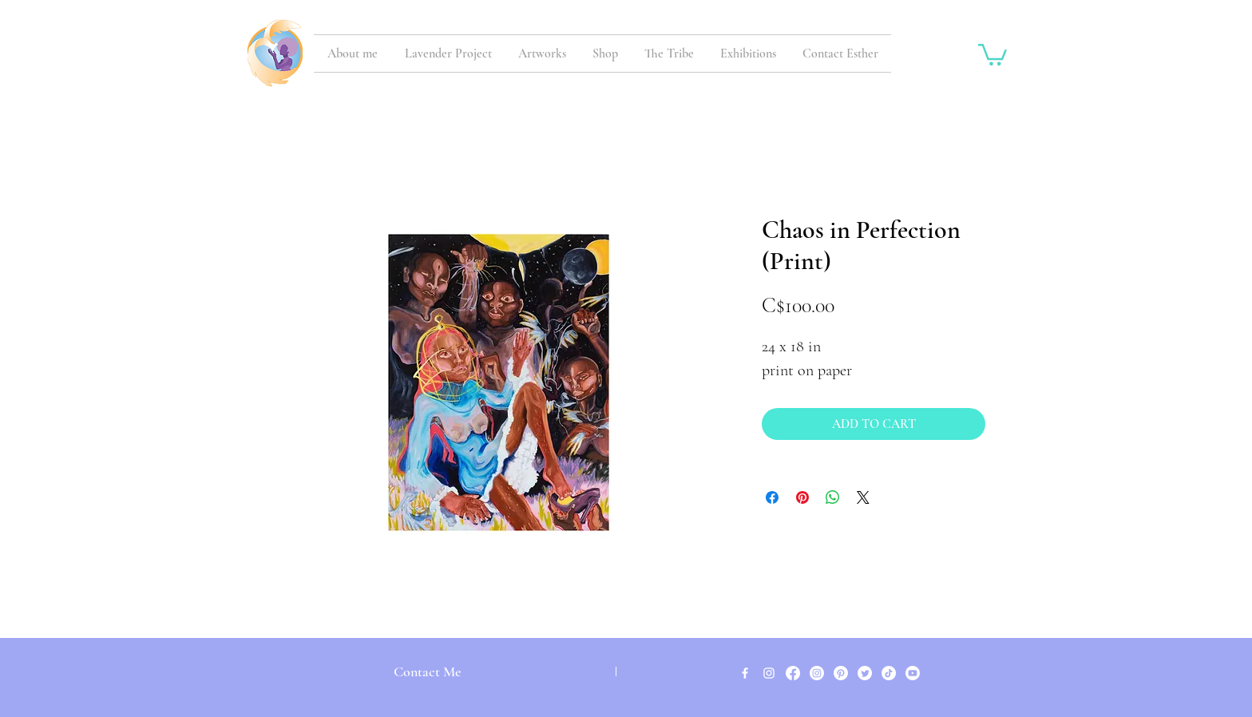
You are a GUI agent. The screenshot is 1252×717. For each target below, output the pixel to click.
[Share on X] (863, 497)
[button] (992, 53)
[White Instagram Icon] (769, 673)
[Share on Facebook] (772, 497)
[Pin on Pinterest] (802, 497)
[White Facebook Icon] (745, 673)
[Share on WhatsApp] (832, 497)
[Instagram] (817, 673)
